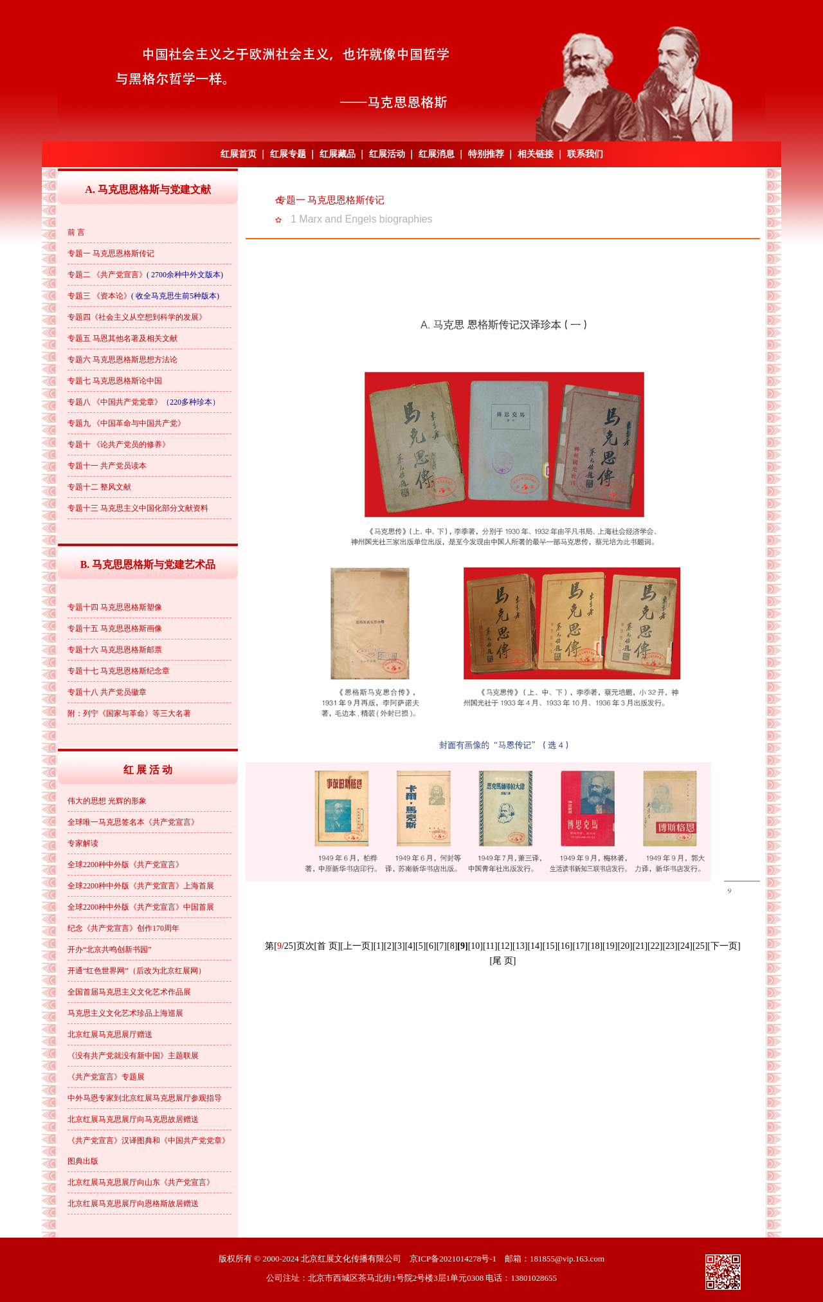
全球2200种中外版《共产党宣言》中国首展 (141, 907)
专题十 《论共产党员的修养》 (119, 444)
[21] (640, 946)
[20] (624, 946)
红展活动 (387, 154)
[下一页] (723, 946)
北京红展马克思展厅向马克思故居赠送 (133, 1119)
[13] (519, 946)
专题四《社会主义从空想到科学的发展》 (137, 317)
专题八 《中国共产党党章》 (115, 402)
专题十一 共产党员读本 (107, 465)
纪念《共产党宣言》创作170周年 (123, 928)
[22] (654, 946)
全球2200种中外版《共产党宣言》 (125, 864)
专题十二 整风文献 (99, 486)
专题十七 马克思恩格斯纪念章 (119, 670)
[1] (379, 946)
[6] (431, 946)
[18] (595, 946)
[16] (564, 946)
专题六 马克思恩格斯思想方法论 (122, 359)
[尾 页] (503, 961)
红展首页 (239, 154)
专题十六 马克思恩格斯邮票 (115, 649)
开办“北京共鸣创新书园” (110, 949)
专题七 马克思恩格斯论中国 (115, 380)
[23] (669, 946)
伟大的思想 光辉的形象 (107, 800)
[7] (442, 946)
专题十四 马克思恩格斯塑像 (115, 607)
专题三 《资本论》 (99, 295)
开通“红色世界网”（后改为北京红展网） (137, 970)
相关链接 (536, 154)
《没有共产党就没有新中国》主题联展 (133, 1055)
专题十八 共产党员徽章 (107, 692)
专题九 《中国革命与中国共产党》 (126, 423)
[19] (609, 946)
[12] (505, 946)
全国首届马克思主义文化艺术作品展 (129, 991)
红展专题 (288, 154)
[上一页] (356, 946)
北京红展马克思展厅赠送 (110, 1034)
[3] (399, 946)
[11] (490, 946)
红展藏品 (338, 154)
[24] (685, 946)
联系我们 (585, 154)
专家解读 (83, 843)
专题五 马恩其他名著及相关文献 (122, 338)
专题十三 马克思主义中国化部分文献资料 (138, 508)
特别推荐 (486, 154)
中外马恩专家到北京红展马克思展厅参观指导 (145, 1098)
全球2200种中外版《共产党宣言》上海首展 (141, 885)
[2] (389, 946)
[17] (579, 946)
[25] (699, 946)
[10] (475, 946)
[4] (410, 946)
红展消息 (437, 154)
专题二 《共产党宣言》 (107, 274)
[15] (550, 946)
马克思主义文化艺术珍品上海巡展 (125, 1013)
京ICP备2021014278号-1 (453, 1258)
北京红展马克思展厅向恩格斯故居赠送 (133, 1203)
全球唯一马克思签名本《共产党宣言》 (133, 822)
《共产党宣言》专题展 (106, 1076)
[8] (452, 946)
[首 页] (327, 946)
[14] (534, 946)
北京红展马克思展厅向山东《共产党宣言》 (141, 1182)
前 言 (76, 232)
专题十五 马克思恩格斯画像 (115, 628)
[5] (420, 946)
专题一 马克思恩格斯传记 (111, 253)
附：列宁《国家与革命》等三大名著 (129, 713)
